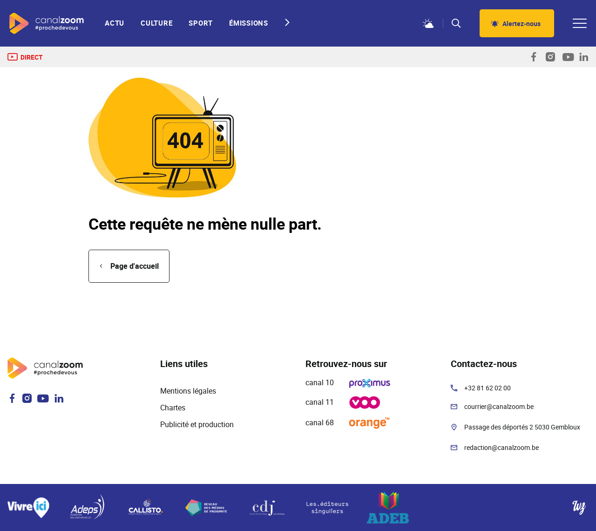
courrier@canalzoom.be (499, 406)
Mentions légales (188, 391)
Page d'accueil (134, 266)
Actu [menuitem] (114, 23)
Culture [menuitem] (156, 23)
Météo (428, 23)
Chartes (172, 407)
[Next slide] (284, 22)
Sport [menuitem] (201, 23)
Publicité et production (197, 424)
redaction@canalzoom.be (501, 447)
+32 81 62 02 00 (487, 387)
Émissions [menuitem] (248, 23)
